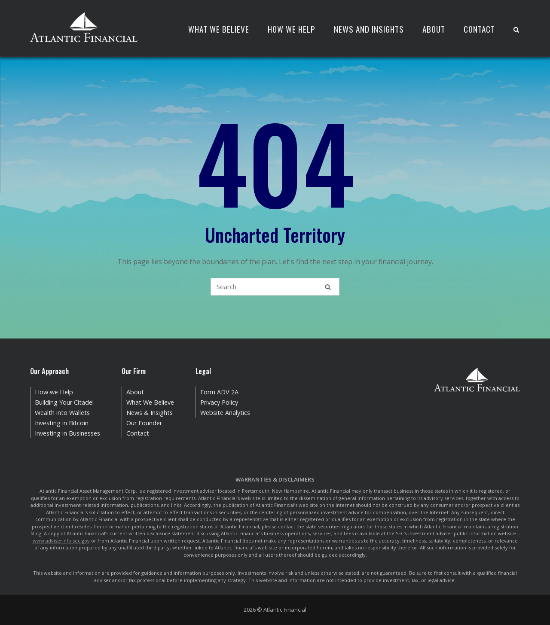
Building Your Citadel (64, 402)
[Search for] (275, 287)
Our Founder (144, 423)
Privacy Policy (219, 402)
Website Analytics (225, 413)
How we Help (54, 392)
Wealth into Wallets (62, 413)
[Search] (327, 287)
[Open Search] (516, 30)
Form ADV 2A (219, 392)
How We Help (291, 29)
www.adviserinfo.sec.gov (61, 540)
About (433, 29)
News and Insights (369, 29)
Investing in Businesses (67, 433)
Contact (479, 29)
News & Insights (149, 413)
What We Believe (218, 29)
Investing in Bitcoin (62, 423)
